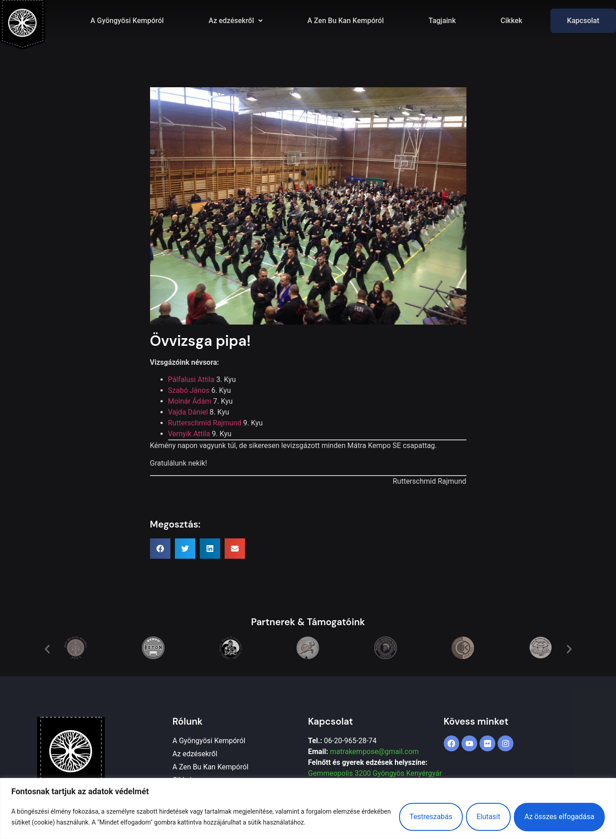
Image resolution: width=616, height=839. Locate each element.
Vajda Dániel (188, 412)
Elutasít (486, 816)
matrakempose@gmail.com (374, 751)
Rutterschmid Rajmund (205, 423)
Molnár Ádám (190, 401)
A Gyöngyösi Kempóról (127, 20)
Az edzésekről (235, 20)
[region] (308, 808)
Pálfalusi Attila (191, 379)
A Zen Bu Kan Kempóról (345, 20)
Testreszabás (426, 816)
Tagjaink (442, 20)
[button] (235, 21)
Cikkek (511, 20)
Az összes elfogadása (558, 816)
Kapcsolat (583, 20)
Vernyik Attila (189, 433)
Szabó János (189, 390)
